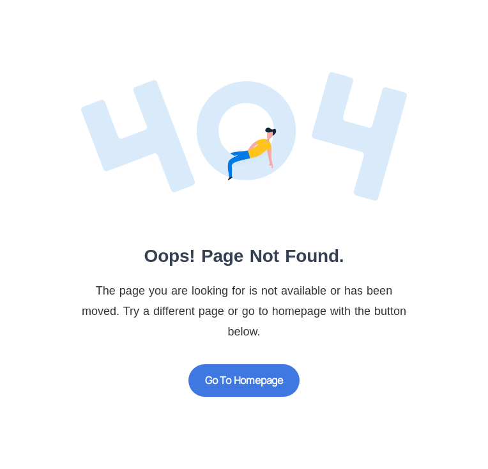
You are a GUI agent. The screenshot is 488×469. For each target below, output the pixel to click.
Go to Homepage (244, 380)
